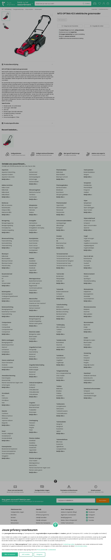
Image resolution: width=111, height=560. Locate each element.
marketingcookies (69, 544)
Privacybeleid (41, 550)
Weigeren (39, 554)
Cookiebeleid (52, 550)
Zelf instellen (26, 554)
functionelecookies (81, 546)
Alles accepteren (10, 554)
